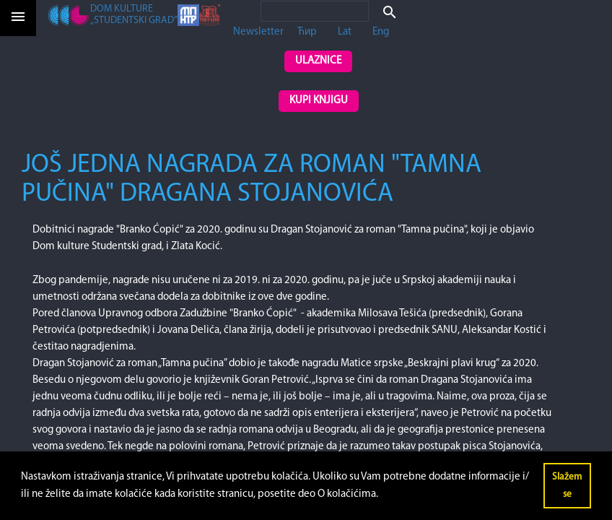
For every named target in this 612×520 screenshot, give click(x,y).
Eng (380, 32)
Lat (344, 32)
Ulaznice (318, 61)
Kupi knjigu (318, 100)
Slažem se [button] (567, 485)
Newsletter (258, 32)
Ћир (307, 32)
